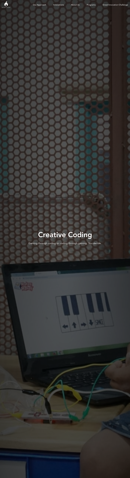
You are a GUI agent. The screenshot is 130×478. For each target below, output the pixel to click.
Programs (91, 5)
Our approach (39, 5)
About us (75, 5)
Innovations (58, 5)
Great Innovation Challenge (115, 5)
